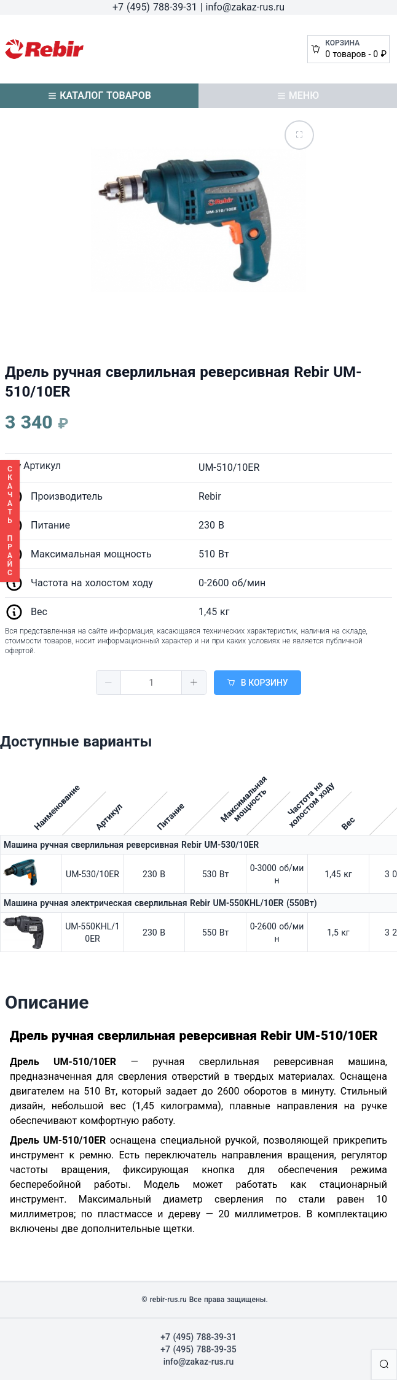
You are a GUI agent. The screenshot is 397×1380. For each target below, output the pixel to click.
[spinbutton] (151, 682)
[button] (108, 682)
